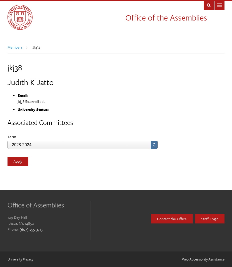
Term (12, 136)
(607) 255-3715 (31, 229)
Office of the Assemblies (166, 17)
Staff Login (209, 218)
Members (15, 47)
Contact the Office (172, 218)
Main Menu (219, 5)
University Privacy (20, 259)
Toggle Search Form (209, 5)
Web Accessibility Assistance (203, 259)
